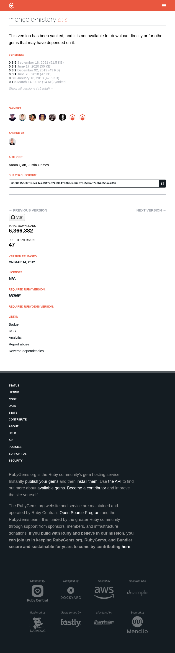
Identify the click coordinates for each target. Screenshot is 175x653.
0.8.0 (12, 78)
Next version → (151, 210)
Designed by (72, 580)
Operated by (39, 582)
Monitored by (39, 612)
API (11, 440)
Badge (13, 324)
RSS (12, 331)
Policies (15, 447)
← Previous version (28, 210)
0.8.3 (12, 66)
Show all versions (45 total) (29, 88)
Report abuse (19, 344)
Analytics (15, 338)
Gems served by (71, 612)
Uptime (14, 392)
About (13, 426)
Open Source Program (79, 512)
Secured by (139, 612)
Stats (13, 412)
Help (12, 433)
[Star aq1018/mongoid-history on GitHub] (17, 217)
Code (13, 399)
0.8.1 (12, 74)
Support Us (17, 453)
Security (16, 460)
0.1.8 (12, 82)
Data (12, 405)
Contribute (18, 419)
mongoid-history (32, 19)
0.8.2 (12, 70)
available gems (51, 488)
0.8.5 (12, 62)
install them (87, 481)
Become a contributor (86, 488)
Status (14, 385)
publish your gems (41, 481)
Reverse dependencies (26, 351)
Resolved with (138, 580)
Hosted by (106, 580)
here (126, 546)
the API (114, 481)
